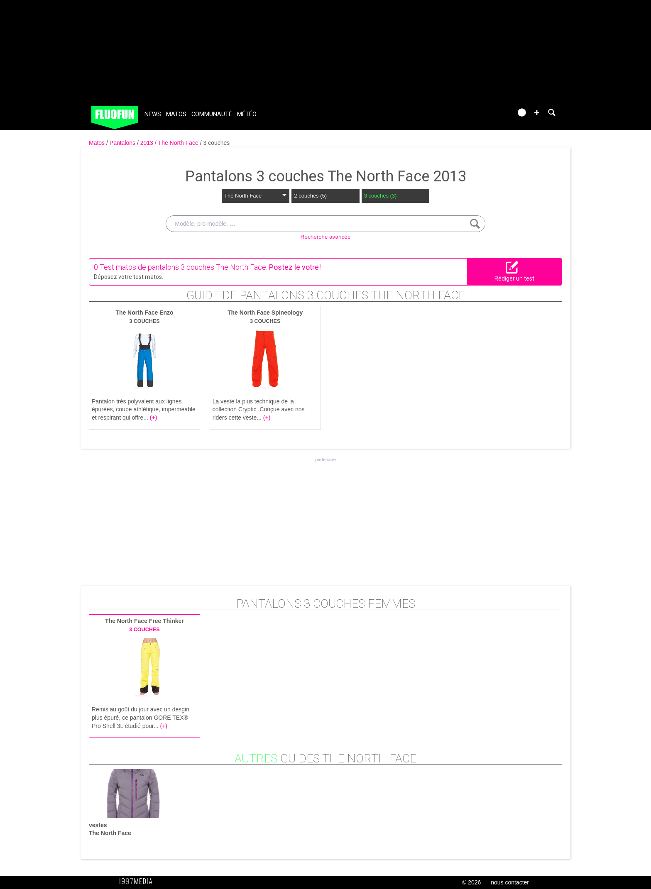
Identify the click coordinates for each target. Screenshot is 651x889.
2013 (147, 142)
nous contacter (510, 882)
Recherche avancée (326, 237)
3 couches (216, 142)
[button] (536, 112)
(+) (153, 417)
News (152, 114)
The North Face (179, 142)
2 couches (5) (310, 196)
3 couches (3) (380, 196)
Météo (247, 114)
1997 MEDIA (138, 881)
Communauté (211, 114)
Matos (176, 114)
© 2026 (471, 882)
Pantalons (123, 142)
